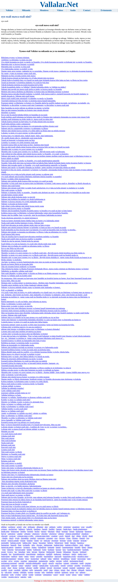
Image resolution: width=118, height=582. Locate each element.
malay (74, 554)
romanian (74, 563)
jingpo (34, 547)
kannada (51, 547)
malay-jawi (82, 554)
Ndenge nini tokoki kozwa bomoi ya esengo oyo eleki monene (25, 377)
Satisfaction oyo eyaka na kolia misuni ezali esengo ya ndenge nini (27, 174)
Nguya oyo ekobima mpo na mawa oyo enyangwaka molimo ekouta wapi (29, 126)
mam (21, 556)
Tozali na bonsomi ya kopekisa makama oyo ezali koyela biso (25, 82)
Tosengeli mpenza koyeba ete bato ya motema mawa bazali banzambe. (28, 101)
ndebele (56, 559)
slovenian (57, 568)
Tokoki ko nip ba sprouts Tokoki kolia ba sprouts (20, 241)
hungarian (5, 545)
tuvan (72, 572)
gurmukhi (5, 543)
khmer (90, 547)
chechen (44, 534)
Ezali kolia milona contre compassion (15, 124)
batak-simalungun (80, 529)
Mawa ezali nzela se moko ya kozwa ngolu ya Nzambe (22, 384)
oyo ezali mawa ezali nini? (11, 434)
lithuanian (67, 552)
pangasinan (32, 561)
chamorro (36, 534)
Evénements (106, 10)
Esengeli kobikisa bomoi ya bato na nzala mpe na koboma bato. (26, 350)
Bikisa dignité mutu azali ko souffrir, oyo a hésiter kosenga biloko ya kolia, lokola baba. (35, 352)
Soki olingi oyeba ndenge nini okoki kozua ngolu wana (22, 206)
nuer (89, 559)
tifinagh (81, 570)
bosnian (65, 531)
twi (77, 572)
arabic (59, 527)
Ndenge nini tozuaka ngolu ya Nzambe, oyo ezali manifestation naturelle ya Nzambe (34, 165)
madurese (41, 554)
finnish (82, 538)
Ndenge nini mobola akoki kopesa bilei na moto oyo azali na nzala (27, 181)
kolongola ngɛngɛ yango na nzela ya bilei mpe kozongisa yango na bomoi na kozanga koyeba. (37, 325)
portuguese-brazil (76, 561)
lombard (83, 552)
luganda (4, 554)
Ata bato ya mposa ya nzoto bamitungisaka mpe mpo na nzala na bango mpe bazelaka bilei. (36, 262)
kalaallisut (42, 547)
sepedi (63, 565)
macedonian (31, 554)
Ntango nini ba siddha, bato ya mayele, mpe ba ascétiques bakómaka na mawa (31, 215)
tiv (2, 572)
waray (55, 575)
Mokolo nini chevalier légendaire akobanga (18, 484)
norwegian (81, 559)
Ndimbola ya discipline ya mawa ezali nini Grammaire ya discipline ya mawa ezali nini (35, 105)
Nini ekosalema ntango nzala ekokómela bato (19, 481)
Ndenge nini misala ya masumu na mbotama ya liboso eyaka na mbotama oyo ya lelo (34, 232)
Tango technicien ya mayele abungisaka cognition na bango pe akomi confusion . (32, 488)
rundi (81, 563)
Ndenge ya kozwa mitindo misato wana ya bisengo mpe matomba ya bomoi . (31, 287)
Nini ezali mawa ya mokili (11, 463)
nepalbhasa (65, 559)
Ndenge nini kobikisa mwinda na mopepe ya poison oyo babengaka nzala (29, 347)
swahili (4, 570)
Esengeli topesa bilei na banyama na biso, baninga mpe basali (25, 145)
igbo (33, 545)
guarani (76, 540)
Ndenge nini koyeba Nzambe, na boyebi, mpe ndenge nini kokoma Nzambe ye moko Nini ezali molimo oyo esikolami (47, 497)
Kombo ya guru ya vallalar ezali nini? (15, 400)
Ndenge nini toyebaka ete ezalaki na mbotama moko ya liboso (25, 246)
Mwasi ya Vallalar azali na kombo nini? (16, 276)
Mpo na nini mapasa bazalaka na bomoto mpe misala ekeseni (25, 110)
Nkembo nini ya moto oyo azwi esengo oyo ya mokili (22, 149)
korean (58, 550)
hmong (73, 543)
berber (37, 531)
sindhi (35, 568)
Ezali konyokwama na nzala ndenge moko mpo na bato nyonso (25, 225)
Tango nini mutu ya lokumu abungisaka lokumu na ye (22, 468)
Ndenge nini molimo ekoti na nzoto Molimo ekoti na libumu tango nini (28, 479)
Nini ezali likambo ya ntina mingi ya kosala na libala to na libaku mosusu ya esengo (33, 273)
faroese (62, 538)
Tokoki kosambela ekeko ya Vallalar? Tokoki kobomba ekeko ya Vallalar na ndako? (33, 87)
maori (32, 556)
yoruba (4, 577)
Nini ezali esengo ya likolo (11, 190)
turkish (57, 572)
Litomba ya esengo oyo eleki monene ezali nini (19, 142)
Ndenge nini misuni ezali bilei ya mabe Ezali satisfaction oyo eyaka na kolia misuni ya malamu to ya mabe (42, 188)
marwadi (58, 556)
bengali (30, 531)
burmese (88, 531)
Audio (73, 10)
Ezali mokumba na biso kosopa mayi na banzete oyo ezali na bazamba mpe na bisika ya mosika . (38, 230)
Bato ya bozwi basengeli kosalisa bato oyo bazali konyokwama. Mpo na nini (31, 425)
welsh (62, 575)
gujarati (84, 540)
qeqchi (51, 563)
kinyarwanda (20, 550)
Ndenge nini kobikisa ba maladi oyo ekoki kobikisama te (23, 199)
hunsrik (13, 545)
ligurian (42, 552)
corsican (12, 536)
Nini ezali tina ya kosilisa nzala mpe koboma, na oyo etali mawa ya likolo (29, 506)
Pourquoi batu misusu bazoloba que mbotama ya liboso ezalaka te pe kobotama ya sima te (36, 368)
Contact (86, 10)
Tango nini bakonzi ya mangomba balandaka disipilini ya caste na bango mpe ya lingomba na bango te (41, 320)
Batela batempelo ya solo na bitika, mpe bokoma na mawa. (24, 301)
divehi (84, 536)
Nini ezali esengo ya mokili (12, 465)
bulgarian (79, 531)
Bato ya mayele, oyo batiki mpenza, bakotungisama (21, 486)
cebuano (27, 534)
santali (35, 565)
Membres (44, 10)
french (3, 540)
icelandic (26, 545)
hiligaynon (59, 543)
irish (81, 545)
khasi (84, 547)
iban (19, 545)
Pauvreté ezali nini (8, 447)
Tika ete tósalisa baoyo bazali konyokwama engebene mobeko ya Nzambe (30, 236)
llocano (75, 552)
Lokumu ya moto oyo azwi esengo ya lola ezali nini (21, 133)
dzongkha (25, 538)
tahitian (25, 570)
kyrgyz (10, 552)
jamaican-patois (7, 547)
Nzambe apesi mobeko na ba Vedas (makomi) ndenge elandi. (24, 285)
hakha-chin (27, 543)
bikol (58, 531)
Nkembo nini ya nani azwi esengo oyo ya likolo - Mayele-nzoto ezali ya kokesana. (33, 152)
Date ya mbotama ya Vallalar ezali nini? (16, 416)
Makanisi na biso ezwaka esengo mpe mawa (18, 76)
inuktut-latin (58, 545)
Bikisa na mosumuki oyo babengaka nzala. (17, 345)
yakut (80, 575)
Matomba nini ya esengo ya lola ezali (15, 67)
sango (21, 565)
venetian (38, 575)
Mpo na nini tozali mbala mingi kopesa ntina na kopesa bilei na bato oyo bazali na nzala (35, 147)
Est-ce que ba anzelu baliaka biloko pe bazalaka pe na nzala (24, 115)
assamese (76, 527)
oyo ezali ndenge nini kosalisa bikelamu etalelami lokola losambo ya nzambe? (31, 177)
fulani (36, 540)
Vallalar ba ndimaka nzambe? (12, 388)
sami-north (5, 565)
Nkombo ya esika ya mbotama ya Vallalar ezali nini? (21, 418)
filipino (75, 538)
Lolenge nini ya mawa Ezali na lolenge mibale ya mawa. (23, 429)
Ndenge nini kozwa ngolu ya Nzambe (15, 208)
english (33, 538)
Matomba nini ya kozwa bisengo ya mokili (17, 64)
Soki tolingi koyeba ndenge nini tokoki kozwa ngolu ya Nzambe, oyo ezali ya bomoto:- (35, 154)
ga (41, 540)
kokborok (37, 550)
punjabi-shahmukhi (33, 563)
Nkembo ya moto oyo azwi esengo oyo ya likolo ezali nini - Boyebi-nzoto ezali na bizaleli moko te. (39, 255)
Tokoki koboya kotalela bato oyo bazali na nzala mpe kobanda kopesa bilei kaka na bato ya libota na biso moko (44, 80)
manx (26, 556)
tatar (51, 570)
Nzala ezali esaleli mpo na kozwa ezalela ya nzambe (21, 239)
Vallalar (9, 10)
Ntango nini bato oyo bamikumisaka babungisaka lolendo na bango (27, 475)
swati (10, 570)
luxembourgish (19, 554)
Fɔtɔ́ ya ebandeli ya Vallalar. (12, 290)
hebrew (50, 543)
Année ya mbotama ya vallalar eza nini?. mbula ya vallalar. (24, 413)
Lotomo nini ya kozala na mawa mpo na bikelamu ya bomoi (24, 334)
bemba (23, 531)
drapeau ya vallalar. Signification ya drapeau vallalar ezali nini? (26, 397)
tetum (63, 570)
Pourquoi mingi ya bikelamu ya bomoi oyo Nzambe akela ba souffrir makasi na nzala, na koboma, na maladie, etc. (45, 103)
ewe (56, 538)
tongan (16, 572)
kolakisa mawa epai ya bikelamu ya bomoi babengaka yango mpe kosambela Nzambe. (34, 213)
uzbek (24, 575)
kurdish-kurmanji (74, 550)
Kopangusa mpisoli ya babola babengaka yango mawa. (22, 520)
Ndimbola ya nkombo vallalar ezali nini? (17, 271)
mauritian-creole (69, 556)
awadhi (89, 527)
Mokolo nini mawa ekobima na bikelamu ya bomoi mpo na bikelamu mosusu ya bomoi (35, 92)
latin (28, 552)
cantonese (11, 534)
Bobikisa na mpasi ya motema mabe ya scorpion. (20, 343)
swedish (17, 570)
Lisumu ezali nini (8, 450)
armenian (67, 527)
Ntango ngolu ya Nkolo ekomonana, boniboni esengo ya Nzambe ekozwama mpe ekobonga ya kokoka (41, 379)
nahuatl (43, 559)
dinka (78, 536)
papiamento (43, 561)
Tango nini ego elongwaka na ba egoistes (17, 477)
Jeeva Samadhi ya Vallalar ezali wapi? (16, 420)
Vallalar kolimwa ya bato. (11, 395)
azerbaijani (12, 529)
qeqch (44, 563)
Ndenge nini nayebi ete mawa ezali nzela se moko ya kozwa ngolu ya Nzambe (31, 89)
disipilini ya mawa (8, 112)
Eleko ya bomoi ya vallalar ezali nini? (16, 404)
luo (10, 554)
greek (69, 540)
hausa (35, 543)
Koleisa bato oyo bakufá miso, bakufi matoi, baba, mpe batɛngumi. (27, 136)
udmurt (82, 572)
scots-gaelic (54, 565)
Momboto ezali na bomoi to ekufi (14, 251)
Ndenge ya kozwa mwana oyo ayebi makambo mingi (21, 202)
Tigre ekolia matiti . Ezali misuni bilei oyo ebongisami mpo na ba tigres (29, 518)
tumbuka (49, 572)
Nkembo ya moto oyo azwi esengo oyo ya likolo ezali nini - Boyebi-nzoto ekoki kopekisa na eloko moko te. (43, 253)
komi (44, 550)
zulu (29, 577)
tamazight (38, 570)
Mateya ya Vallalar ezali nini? (12, 411)
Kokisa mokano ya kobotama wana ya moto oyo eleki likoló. (24, 381)
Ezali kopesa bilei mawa (10, 234)
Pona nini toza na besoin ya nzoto (14, 504)
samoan (14, 565)
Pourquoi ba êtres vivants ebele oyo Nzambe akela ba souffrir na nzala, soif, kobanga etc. (35, 513)
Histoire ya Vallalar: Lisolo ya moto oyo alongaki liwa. (22, 402)
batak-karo (67, 529)
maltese (14, 556)
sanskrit (28, 565)
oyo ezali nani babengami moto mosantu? (17, 493)
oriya (10, 561)
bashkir (52, 529)
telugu (56, 570)
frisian (22, 540)
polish (65, 561)
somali (65, 568)
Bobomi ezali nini (8, 445)
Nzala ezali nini (7, 443)
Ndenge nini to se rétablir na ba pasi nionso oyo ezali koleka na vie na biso (30, 317)
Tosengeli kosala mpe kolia (11, 366)
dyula (17, 538)
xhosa (74, 575)
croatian (54, 536)
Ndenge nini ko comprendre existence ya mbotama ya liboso (24, 128)
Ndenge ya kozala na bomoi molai (14, 204)
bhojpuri (51, 531)
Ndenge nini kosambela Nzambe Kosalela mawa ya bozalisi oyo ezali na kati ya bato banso (36, 211)
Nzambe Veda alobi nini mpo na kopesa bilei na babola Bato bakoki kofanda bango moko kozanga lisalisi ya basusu (46, 163)
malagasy (66, 554)
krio (64, 550)
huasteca (80, 543)
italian (87, 545)
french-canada (13, 540)
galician (47, 540)
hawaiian (42, 543)
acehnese (11, 527)
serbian (70, 565)
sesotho (77, 565)
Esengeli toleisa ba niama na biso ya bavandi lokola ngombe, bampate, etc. (30, 363)
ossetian (24, 561)
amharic (52, 527)
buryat (3, 534)
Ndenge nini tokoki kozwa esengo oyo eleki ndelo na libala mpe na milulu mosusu (33, 131)
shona (15, 568)
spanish (72, 568)
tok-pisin (8, 572)
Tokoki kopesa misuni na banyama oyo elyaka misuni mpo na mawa (27, 78)
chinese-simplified (73, 534)
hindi (67, 543)
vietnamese (47, 575)
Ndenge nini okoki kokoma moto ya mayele (18, 197)
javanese (26, 547)
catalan (19, 534)
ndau (50, 559)
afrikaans (31, 527)
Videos (60, 10)
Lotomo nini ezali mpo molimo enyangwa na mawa (21, 331)
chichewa (52, 534)
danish (67, 536)
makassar (57, 554)
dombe (5, 538)
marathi (39, 556)
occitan (4, 561)
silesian (29, 568)
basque (59, 529)
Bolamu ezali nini (8, 461)
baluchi (29, 529)
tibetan (74, 570)
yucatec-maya (13, 577)
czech (61, 536)
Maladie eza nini (7, 431)
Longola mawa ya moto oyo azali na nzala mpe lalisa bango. (24, 322)
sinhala (42, 568)
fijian (68, 538)
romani (66, 563)
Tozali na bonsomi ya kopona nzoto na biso (18, 140)
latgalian (21, 552)
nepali (73, 559)
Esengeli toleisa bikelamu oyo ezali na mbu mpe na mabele (24, 361)
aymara (4, 529)
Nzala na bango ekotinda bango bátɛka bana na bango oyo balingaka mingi (30, 221)
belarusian (15, 531)
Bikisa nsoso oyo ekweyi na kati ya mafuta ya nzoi (21, 354)
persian (59, 561)
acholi (19, 527)
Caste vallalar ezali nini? (10, 391)
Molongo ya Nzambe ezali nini (13, 454)
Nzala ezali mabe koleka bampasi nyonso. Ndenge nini (22, 223)
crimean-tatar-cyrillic (25, 536)
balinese (22, 529)
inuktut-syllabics (71, 545)
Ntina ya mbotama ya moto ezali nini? (16, 304)
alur (46, 527)
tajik (31, 570)
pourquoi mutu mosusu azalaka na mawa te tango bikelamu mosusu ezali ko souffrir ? (34, 311)
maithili (49, 554)
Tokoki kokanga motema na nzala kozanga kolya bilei (22, 85)
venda (31, 575)
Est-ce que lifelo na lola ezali (12, 248)
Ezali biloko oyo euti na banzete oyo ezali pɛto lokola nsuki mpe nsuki (28, 244)
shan (9, 568)
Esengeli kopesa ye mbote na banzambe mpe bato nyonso (23, 341)
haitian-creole (15, 543)
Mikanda (26, 10)
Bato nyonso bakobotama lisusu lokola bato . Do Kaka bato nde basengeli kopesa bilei (34, 515)
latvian (34, 552)
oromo (16, 561)
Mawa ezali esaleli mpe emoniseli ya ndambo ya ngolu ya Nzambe (27, 98)
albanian (40, 527)
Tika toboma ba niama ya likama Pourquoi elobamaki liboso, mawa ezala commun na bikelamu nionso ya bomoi (45, 269)
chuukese (85, 534)
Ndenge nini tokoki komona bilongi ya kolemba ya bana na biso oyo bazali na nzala (33, 227)
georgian (55, 540)
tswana (37, 572)
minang (20, 559)
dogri (91, 536)
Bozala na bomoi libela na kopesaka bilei (17, 264)
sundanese (81, 568)
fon (87, 538)
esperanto (41, 538)
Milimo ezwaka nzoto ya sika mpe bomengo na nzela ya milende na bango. (30, 370)
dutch (11, 538)
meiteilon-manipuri (8, 559)
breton (71, 531)
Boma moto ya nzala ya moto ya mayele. (17, 306)
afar (24, 527)
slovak (49, 568)
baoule (44, 529)
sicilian (21, 568)
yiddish (87, 575)
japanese (18, 547)
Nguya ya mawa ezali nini (11, 456)
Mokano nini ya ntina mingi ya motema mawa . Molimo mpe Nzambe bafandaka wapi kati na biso (39, 283)
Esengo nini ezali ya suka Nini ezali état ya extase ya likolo (24, 490)
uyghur (18, 575)
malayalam (5, 556)
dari (73, 536)
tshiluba (23, 572)
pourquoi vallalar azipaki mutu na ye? (16, 393)
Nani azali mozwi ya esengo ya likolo (15, 495)
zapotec (23, 577)
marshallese (48, 556)
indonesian (48, 545)
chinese (61, 534)
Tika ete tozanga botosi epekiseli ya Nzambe (18, 266)
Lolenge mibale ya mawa (11, 386)
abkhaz (4, 527)
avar (83, 527)
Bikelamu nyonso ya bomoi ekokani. (15, 57)
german (63, 540)
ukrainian (4, 575)
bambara (37, 529)
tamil (46, 570)
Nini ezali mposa (7, 438)
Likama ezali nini (8, 436)
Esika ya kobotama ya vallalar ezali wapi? (17, 406)
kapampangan (67, 547)
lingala (59, 552)
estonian (49, 538)
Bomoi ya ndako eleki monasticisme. (15, 179)
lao (16, 552)
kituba (29, 550)
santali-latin (43, 565)
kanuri (58, 547)
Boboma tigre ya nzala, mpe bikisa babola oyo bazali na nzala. (25, 356)
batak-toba (5, 531)
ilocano (39, 545)
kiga (4, 550)
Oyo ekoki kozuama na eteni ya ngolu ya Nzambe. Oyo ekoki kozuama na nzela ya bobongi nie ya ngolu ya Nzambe (47, 62)
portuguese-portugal (9, 563)
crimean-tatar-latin (42, 536)
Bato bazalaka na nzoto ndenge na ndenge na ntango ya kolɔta (25, 108)
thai (68, 570)
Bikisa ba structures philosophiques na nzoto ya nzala (22, 359)
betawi (43, 531)
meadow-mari (82, 556)
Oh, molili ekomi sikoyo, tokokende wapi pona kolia (21, 138)
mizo (27, 559)
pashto (51, 561)
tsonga (30, 572)
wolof (68, 575)
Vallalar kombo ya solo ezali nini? (14, 409)
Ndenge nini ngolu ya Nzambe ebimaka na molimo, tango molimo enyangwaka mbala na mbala (38, 167)
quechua (58, 563)
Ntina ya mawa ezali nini (11, 459)
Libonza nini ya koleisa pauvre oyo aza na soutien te (21, 327)
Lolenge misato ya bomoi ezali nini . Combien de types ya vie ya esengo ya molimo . (34, 427)
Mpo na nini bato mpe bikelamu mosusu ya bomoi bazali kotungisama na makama (33, 308)
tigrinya (89, 570)
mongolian (35, 559)
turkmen (65, 572)
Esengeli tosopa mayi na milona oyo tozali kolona (20, 422)
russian (88, 563)
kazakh (77, 547)
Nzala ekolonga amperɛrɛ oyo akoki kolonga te (19, 218)
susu (88, 568)
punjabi (21, 563)
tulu (43, 572)
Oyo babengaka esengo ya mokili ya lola (17, 69)
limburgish (50, 552)
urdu (12, 575)
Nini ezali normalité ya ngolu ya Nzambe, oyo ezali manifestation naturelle (30, 161)
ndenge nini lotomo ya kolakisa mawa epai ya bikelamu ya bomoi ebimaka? (30, 329)
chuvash (4, 536)
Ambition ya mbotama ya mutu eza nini (16, 60)
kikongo (10, 550)
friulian (30, 540)
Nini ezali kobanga (8, 440)
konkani (51, 550)
